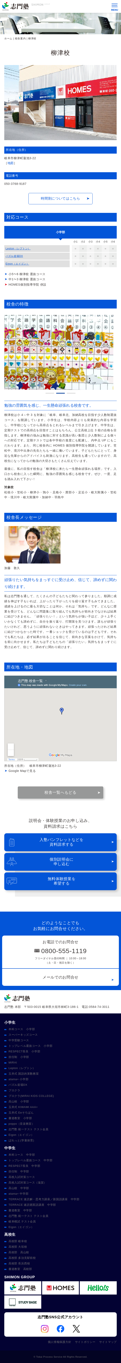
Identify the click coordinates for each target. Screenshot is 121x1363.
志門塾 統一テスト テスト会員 (29, 1129)
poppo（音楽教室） (22, 1123)
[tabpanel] (60, 352)
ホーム (8, 38)
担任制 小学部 (19, 1057)
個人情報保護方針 (59, 1342)
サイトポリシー (85, 1342)
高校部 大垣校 (18, 1246)
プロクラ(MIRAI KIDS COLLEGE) (31, 1096)
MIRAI (13, 1062)
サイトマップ (108, 1342)
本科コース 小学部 (22, 1029)
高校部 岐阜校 (18, 1241)
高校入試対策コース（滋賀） (28, 1182)
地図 (10, 163)
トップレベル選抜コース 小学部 (31, 1045)
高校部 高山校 (19, 1252)
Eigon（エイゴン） (17, 263)
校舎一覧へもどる (60, 792)
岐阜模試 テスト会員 (22, 1221)
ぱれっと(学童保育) (21, 1140)
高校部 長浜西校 (19, 1263)
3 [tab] (71, 393)
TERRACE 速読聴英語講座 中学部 (32, 1204)
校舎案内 (20, 38)
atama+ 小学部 (18, 1079)
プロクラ (14, 1090)
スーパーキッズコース (23, 1034)
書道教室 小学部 (20, 1118)
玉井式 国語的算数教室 (24, 1073)
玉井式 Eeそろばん (21, 1112)
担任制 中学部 (19, 1171)
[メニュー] (114, 6)
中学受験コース (19, 1040)
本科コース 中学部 (22, 1154)
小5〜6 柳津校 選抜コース (27, 274)
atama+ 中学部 (18, 1193)
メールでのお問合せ (60, 977)
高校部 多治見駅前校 (22, 1257)
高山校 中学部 (19, 1188)
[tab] (60, 232)
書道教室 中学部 (20, 1210)
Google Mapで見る (22, 771)
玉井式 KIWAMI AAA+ (23, 1107)
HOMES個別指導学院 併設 (27, 284)
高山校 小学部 (19, 1101)
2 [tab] (60, 393)
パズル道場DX (14, 256)
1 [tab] (50, 393)
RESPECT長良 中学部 (24, 1165)
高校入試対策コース (22, 1177)
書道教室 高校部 (20, 1269)
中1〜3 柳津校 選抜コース (27, 279)
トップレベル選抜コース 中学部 (31, 1160)
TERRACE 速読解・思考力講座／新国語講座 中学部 (44, 1199)
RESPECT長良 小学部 (24, 1051)
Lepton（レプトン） (18, 248)
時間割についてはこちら (60, 198)
